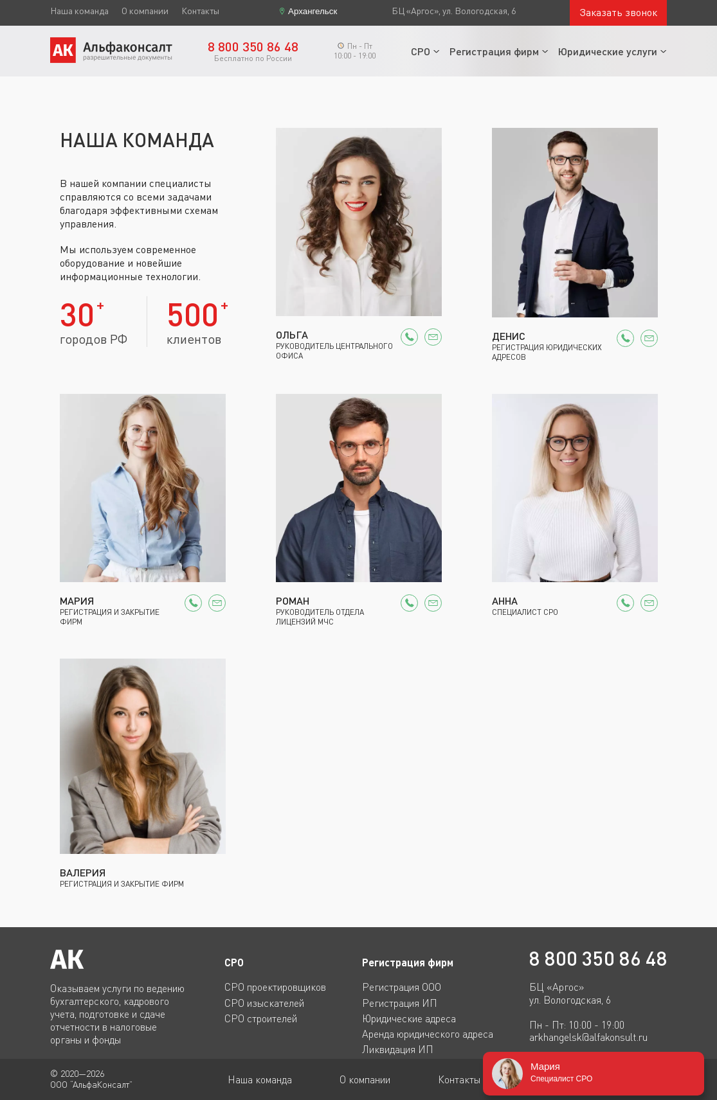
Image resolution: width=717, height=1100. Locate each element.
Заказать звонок (618, 12)
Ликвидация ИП (397, 1049)
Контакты (200, 11)
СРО (420, 51)
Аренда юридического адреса (427, 1033)
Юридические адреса (409, 1018)
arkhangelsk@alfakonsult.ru (588, 1037)
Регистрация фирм (494, 51)
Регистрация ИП (399, 1003)
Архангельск (312, 11)
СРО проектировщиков (275, 986)
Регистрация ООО (401, 986)
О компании (145, 11)
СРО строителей (260, 1018)
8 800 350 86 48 (598, 958)
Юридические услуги (607, 51)
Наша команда (79, 11)
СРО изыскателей (264, 1003)
